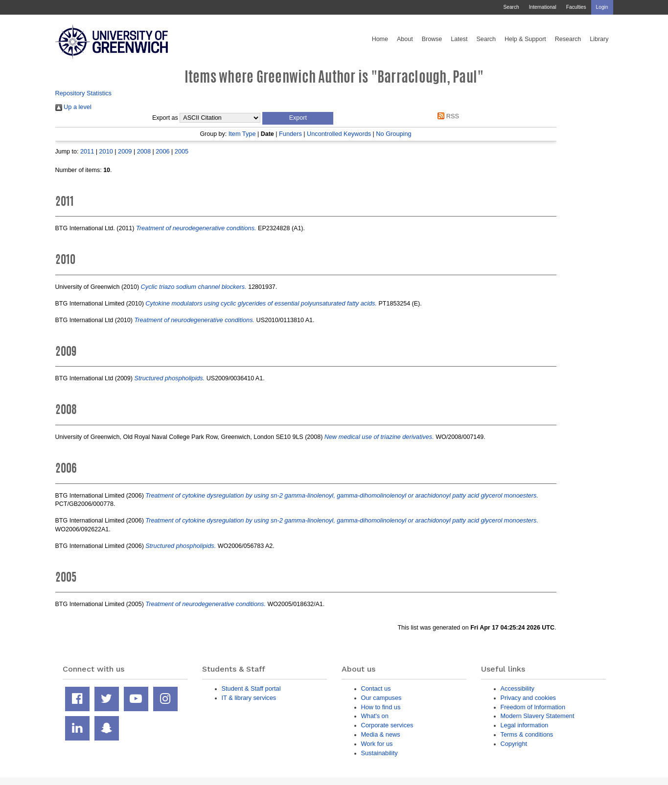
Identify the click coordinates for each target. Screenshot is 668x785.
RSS (447, 116)
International (542, 7)
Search (511, 7)
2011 (87, 151)
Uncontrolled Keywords (339, 133)
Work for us (377, 743)
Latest (459, 39)
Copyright (514, 743)
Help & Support (525, 39)
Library (599, 39)
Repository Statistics (83, 93)
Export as (165, 117)
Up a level (73, 106)
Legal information (525, 725)
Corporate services (387, 725)
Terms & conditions (527, 734)
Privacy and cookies (528, 697)
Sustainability (379, 753)
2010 (106, 151)
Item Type (242, 133)
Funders (290, 133)
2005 (181, 151)
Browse (432, 39)
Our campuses (381, 697)
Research (568, 39)
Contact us (376, 688)
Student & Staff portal (251, 688)
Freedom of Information (533, 707)
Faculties (576, 7)
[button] (297, 118)
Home (380, 39)
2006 (162, 151)
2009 (125, 151)
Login (602, 7)
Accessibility (517, 688)
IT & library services (249, 697)
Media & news (380, 734)
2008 (144, 151)
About (405, 39)
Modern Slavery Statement (538, 716)
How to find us (381, 707)
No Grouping (393, 133)
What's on (375, 716)
